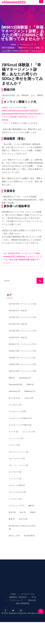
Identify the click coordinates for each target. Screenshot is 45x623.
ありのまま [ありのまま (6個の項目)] (14, 398)
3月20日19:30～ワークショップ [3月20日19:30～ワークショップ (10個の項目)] (22, 364)
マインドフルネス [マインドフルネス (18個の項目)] (17, 492)
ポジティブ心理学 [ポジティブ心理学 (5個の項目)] (17, 485)
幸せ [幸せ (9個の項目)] (23, 512)
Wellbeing (20, 256)
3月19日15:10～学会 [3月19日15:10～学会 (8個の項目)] (18, 311)
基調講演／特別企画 (17, 597)
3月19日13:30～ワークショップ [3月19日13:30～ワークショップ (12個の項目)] (22, 304)
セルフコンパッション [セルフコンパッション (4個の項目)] (18, 452)
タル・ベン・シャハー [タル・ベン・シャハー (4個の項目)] (18, 465)
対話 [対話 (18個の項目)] (12, 512)
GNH (38, 253)
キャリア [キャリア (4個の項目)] (13, 432)
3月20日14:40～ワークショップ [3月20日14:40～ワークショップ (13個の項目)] (22, 351)
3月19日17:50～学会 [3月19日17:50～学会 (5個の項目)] (18, 324)
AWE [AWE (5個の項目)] (12, 378)
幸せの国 (13, 259)
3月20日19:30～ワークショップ (21, 253)
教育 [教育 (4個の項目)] (12, 519)
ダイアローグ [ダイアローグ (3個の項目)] (15, 472)
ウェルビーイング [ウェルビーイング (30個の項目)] (17, 411)
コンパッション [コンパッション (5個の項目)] (16, 438)
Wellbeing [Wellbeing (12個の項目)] (29, 391)
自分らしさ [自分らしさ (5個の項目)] (14, 536)
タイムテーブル (27, 594)
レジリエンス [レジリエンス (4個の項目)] (15, 499)
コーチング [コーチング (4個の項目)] (14, 445)
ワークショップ (26, 44)
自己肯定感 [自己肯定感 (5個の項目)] (29, 536)
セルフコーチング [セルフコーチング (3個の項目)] (17, 458)
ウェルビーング (32, 256)
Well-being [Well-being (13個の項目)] (14, 391)
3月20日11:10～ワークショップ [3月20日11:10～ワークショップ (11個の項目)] (22, 344)
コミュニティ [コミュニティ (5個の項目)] (28, 432)
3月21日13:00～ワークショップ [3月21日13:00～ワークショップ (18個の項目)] (22, 371)
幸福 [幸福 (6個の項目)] (33, 512)
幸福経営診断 (24, 259)
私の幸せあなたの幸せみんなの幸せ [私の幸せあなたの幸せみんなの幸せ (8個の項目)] (22, 527)
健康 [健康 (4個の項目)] (31, 506)
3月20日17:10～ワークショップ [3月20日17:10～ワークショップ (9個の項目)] (22, 358)
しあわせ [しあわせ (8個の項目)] (28, 398)
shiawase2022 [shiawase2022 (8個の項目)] (15, 385)
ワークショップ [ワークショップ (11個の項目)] (16, 506)
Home (13, 44)
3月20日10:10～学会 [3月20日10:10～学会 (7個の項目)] (18, 337)
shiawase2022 (14, 2)
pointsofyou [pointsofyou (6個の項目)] (25, 378)
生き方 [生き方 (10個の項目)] (23, 519)
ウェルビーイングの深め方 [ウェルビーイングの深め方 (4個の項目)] (20, 425)
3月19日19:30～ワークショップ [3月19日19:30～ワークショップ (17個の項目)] (22, 331)
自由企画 (32, 600)
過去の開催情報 (22, 603)
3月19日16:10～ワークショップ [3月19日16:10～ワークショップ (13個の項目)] (22, 317)
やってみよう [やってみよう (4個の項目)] (15, 405)
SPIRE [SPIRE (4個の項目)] (30, 385)
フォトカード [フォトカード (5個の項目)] (15, 479)
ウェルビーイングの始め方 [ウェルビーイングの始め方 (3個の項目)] (20, 418)
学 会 (34, 597)
